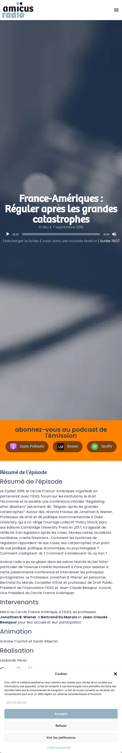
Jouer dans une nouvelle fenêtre (69, 240)
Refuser (61, 726)
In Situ (44, 227)
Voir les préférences (61, 738)
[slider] (61, 234)
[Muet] (114, 234)
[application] (61, 234)
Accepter (61, 714)
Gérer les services (16, 702)
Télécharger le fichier (20, 240)
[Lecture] (8, 234)
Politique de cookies (59, 747)
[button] (115, 674)
